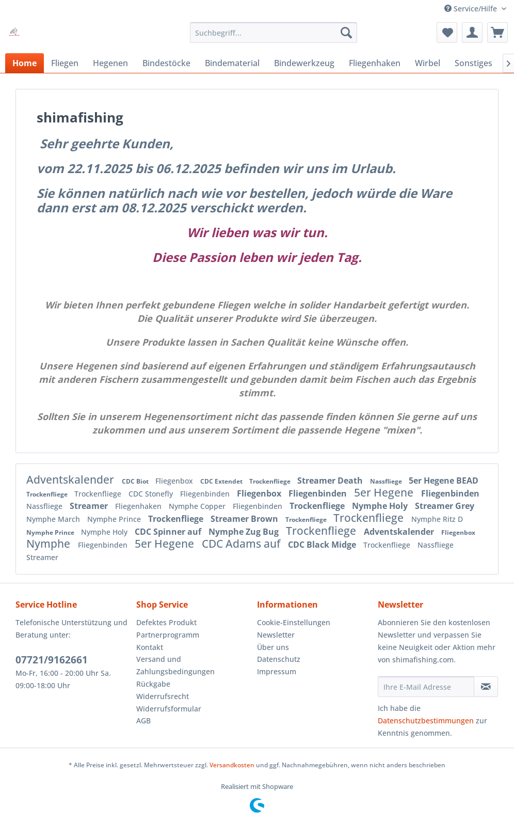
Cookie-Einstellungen (293, 622)
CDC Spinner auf (169, 531)
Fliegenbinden (206, 494)
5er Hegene (385, 492)
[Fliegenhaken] (375, 63)
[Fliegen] (65, 63)
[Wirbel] (427, 63)
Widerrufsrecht (162, 696)
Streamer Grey (444, 506)
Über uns (273, 647)
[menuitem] (273, 32)
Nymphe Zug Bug (244, 531)
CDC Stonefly (151, 494)
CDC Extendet (222, 481)
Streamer (90, 506)
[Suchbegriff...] (273, 32)
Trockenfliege (270, 481)
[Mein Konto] (472, 32)
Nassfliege (387, 481)
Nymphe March (54, 519)
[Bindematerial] (232, 63)
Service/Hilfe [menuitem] (471, 8)
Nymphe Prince (115, 519)
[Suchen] (346, 32)
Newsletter (276, 635)
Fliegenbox (175, 481)
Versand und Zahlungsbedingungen (175, 665)
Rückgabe (153, 684)
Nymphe (49, 543)
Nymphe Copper (198, 506)
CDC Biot (136, 481)
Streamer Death (331, 480)
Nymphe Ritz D (437, 519)
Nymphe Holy (381, 506)
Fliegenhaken (139, 506)
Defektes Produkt (166, 622)
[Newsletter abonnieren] (486, 686)
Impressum (276, 671)
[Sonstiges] (473, 63)
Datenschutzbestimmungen (426, 720)
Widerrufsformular (168, 709)
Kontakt (149, 647)
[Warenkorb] (497, 32)
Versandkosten (232, 765)
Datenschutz (278, 659)
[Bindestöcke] (166, 63)
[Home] (24, 63)
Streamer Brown (245, 518)
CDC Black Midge (323, 544)
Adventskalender (71, 479)
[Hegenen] (110, 63)
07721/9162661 (51, 660)
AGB (143, 720)
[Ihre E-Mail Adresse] (426, 686)
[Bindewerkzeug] (304, 63)
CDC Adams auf (242, 543)
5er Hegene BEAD (443, 480)
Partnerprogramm (167, 635)
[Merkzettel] (447, 32)
